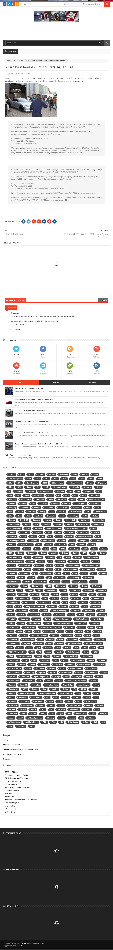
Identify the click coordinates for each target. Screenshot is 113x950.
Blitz (10, 516)
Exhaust (51, 557)
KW (86, 598)
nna (100, 627)
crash (24, 536)
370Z (19, 487)
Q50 (38, 648)
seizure (22, 664)
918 (78, 491)
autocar (36, 508)
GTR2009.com (14, 582)
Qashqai (48, 648)
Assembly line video (96, 499)
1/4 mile (52, 475)
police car (38, 644)
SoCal (62, 668)
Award (88, 508)
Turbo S (89, 706)
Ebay (94, 549)
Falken (77, 557)
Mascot (63, 607)
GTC (41, 578)
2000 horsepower (15, 479)
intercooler (102, 590)
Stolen (59, 681)
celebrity (38, 528)
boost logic (74, 516)
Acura (50, 495)
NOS (20, 631)
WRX (44, 722)
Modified (76, 611)
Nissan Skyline (29, 627)
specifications (66, 673)
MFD (10, 611)
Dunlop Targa (14, 549)
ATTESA (12, 504)
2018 (11, 483)
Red (47, 656)
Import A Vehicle (12, 790)
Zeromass (21, 726)
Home (5, 740)
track (79, 701)
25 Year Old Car (11, 772)
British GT (24, 520)
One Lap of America (39, 635)
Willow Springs (14, 722)
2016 (91, 479)
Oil (88, 631)
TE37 (97, 693)
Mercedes (96, 607)
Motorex (47, 615)
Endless (65, 553)
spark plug (30, 673)
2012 (55, 479)
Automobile (49, 508)
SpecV (79, 673)
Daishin (69, 536)
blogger (103, 300)
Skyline (51, 668)
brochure (36, 520)
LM (10, 607)
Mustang (102, 615)
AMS (51, 499)
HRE (20, 590)
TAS (78, 693)
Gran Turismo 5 (71, 569)
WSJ (53, 722)
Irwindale (23, 594)
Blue (19, 516)
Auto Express (80, 504)
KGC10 (55, 598)
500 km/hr (75, 487)
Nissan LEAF (14, 627)
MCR (85, 607)
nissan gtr (95, 623)
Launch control (44, 602)
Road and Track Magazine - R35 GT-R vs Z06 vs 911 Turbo (39, 444)
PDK (40, 640)
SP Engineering (14, 673)
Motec (11, 615)
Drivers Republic (26, 545)
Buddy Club (70, 520)
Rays (86, 652)
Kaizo (37, 598)
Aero (66, 495)
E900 (63, 549)
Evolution (38, 557)
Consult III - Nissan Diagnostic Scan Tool (20, 749)
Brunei (58, 520)
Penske (50, 640)
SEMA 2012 (44, 664)
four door (39, 565)
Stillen (49, 681)
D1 (51, 536)
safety (65, 660)
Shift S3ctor (100, 664)
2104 (45, 483)
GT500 (103, 574)
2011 (46, 479)
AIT (75, 495)
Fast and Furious (92, 557)
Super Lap (36, 685)
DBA (98, 536)
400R (46, 487)
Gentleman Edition (91, 565)
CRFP (33, 536)
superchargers (83, 685)
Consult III (70, 532)
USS (23, 714)
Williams (91, 718)
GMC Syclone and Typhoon (16, 778)
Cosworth (12, 536)
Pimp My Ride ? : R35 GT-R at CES (29, 388)
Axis (97, 508)
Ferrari (41, 561)
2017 (100, 479)
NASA (47, 619)
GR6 (50, 569)
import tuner (51, 590)
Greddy (102, 569)
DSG (39, 545)
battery (42, 512)
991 (99, 491)
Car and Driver (83, 524)
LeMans (83, 602)
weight (61, 718)
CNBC (49, 532)
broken (48, 520)
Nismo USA (9, 796)
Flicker (85, 561)
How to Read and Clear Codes (18, 787)
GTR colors (60, 578)
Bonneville (51, 516)
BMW (28, 516)
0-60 (30, 475)
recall (39, 656)
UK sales (61, 710)
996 (10, 495)
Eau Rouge (74, 549)
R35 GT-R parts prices (17, 652)
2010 (38, 479)
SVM (44, 689)
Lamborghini (28, 602)
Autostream (63, 508)
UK (51, 710)
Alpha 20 (12, 499)
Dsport (49, 545)
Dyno (37, 549)
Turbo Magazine (75, 706)
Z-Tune (86, 722)
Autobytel (24, 508)
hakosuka (55, 582)
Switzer (65, 689)
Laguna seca (14, 602)
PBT (20, 946)
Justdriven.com (23, 598)
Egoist (43, 553)
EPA (84, 553)
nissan (48, 623)
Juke (92, 594)
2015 (82, 479)
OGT (60, 631)
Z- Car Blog (10, 812)
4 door (29, 487)
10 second (64, 475)
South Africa (91, 668)
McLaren (75, 607)
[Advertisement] (56, 30)
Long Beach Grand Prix (34, 607)
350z (10, 487)
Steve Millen (28, 681)
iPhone (11, 594)
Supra (97, 685)
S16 (55, 660)
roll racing (45, 660)
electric (53, 553)
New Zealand (97, 619)
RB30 (11, 656)
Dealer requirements (16, 541)
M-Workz (52, 607)
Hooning (74, 586)
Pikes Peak (100, 640)
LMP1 (19, 607)
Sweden (54, 689)
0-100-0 (11, 475)
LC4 (65, 602)
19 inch (95, 475)
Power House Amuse (94, 644)
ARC (81, 499)
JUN (10, 598)
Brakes (95, 516)
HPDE (11, 590)
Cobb (59, 532)
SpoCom (12, 677)
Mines (34, 611)
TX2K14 (23, 710)
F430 (68, 557)
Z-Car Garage (73, 722)
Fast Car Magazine (16, 561)
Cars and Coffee (15, 528)
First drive (74, 561)
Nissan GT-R (81, 623)
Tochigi (66, 697)
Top (96, 697)
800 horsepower (46, 491)
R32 (76, 648)
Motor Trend (34, 615)
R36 (32, 652)
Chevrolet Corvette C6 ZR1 (76, 528)
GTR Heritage (75, 578)
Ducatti (81, 545)
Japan (46, 594)
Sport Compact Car (41, 677)
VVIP (21, 718)
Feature (31, 561)
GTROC (27, 582)
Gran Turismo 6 (88, 569)
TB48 (87, 693)
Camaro (58, 524)
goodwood (39, 569)
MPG (81, 615)
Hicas (25, 586)
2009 (29, 479)
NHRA (11, 623)
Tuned (51, 706)
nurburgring (19, 60)
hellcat (94, 582)
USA (97, 710)
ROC (25, 660)
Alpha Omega (26, 499)
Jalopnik (35, 594)
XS (62, 722)
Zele (10, 726)
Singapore (40, 668)
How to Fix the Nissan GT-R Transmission (32, 422)
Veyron (33, 714)
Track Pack (13, 706)
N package (24, 619)
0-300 (22, 475)
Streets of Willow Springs (76, 681)
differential (33, 541)
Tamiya (93, 689)
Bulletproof (85, 520)
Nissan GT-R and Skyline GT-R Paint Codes (33, 433)
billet (88, 512)
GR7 (58, 569)
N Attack (12, 619)
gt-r (35, 574)
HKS (49, 586)
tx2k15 (33, 710)
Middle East (22, 611)
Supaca (12, 685)
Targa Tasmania (66, 693)
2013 (64, 479)
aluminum (40, 499)
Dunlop (92, 545)
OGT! (70, 631)
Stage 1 (89, 677)
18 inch (84, 475)
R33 (85, 648)
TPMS (69, 701)
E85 (54, 549)
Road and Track (71, 656)
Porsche (60, 644)
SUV (25, 689)
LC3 (56, 602)
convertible (83, 532)
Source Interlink (76, 668)
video (43, 714)
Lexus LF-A (96, 602)
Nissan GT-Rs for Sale (12, 744)
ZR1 (31, 726)
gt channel (24, 574)
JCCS (55, 594)
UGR (43, 710)
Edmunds (31, 553)
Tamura (11, 693)
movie (71, 615)
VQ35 (93, 714)
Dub (72, 545)
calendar (47, 524)
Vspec (11, 718)
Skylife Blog (10, 806)
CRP (42, 536)
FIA (51, 561)
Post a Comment (14, 329)
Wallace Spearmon (35, 718)
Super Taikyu (68, 685)
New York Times (82, 619)
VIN (52, 714)
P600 (79, 635)
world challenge (31, 722)
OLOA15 (24, 635)
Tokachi (77, 697)
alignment (95, 495)
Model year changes (60, 611)
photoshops (86, 640)
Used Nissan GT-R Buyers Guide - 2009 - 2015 (34, 399)
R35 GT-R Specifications (13, 754)
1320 (75, 475)
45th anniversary (60, 487)
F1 (60, 557)
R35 (101, 648)
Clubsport (37, 532)
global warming (14, 569)
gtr (49, 578)
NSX (37, 631)
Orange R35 (67, 635)
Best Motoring (76, 512)
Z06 (104, 722)
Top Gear (12, 701)
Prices (20, 648)
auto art (55, 504)
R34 (93, 648)
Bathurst (31, 512)
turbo (61, 706)
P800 (88, 635)
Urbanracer (74, 710)
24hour (89, 483)
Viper (61, 714)
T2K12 (83, 689)
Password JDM (28, 640)
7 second (18, 491)
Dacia (59, 536)
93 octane (88, 491)
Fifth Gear (61, 561)
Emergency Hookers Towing (17, 775)
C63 (36, 524)
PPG (10, 648)
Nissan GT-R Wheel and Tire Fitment (30, 410)
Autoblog (12, 508)
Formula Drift (25, 565)
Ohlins (79, 631)
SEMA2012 (58, 664)
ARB (73, 499)
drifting (11, 545)
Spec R (52, 673)
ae (59, 495)
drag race (83, 541)
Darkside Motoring (84, 536)
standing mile (14, 681)
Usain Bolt (13, 714)
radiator (59, 652)
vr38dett (103, 714)
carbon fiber (98, 524)
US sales (87, 710)
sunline (94, 681)
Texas (11, 697)
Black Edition (100, 512)
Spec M (42, 673)
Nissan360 (69, 627)
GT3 (75, 574)
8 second (31, 491)
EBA (85, 549)
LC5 (73, 602)
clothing (12, 532)
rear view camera (25, 656)
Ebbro (104, 549)
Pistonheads (13, 644)
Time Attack (36, 697)
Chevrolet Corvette (54, 528)
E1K (46, 549)
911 (70, 491)
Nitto (91, 627)
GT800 (31, 578)
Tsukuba (41, 706)
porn (49, 644)
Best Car (62, 512)
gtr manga (89, 578)
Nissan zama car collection (50, 627)
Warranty (50, 718)
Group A (12, 574)
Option (54, 635)
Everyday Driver (15, 557)
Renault (57, 656)
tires (47, 697)
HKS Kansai (60, 586)
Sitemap (6, 759)
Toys (60, 701)
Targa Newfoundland (47, 693)
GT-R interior (46, 574)
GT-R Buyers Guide (13, 781)
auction (23, 504)
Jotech (74, 594)
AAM (27, 495)
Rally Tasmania (73, 652)
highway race (37, 586)
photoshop (73, 640)
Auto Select (95, 504)
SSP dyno (77, 677)
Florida (96, 561)
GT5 (93, 574)
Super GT (23, 685)
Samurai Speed (78, 660)
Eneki (75, 553)
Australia (43, 504)
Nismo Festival (34, 623)
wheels (72, 718)
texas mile (22, 697)
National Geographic (62, 619)
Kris (12, 313)
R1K (58, 648)
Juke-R (102, 594)
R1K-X (67, 648)
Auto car (67, 504)
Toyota (50, 701)
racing (48, 652)
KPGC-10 (76, 598)
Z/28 (95, 722)
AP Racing (62, 499)
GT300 (84, 574)
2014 (73, 479)
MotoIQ (21, 615)
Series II (70, 664)
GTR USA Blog (11, 784)
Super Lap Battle (51, 685)
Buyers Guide (14, 524)
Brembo (12, 520)
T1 (75, 689)
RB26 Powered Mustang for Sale (18, 455)
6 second (87, 487)
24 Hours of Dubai (75, 483)
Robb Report (14, 660)
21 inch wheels (32, 483)
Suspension (13, 689)
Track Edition (91, 701)
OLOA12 (98, 631)
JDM (64, 594)
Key (45, 598)
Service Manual (84, 664)
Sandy (91, 660)
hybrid (30, 590)
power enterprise (74, 644)
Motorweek (60, 615)
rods (34, 660)
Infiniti (63, 590)
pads (97, 635)
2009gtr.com (25, 943)
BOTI (85, 516)
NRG (29, 631)
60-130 (98, 487)
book (62, 516)
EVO (28, 557)
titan (56, 697)
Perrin (61, 640)
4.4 (38, 487)
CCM (28, 528)
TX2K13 (12, 710)
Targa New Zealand (27, 693)
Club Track (24, 532)
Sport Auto (25, 677)
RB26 (96, 652)
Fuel (49, 565)
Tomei (87, 697)
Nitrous (81, 627)
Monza (101, 611)
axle (10, 512)
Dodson (62, 541)
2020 (19, 483)
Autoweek (76, 508)
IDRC (39, 590)
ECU (10, 553)
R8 (40, 652)
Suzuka (34, 689)
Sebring (102, 660)
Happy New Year (80, 582)
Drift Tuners (97, 541)
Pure (29, 648)
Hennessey (13, 586)
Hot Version (96, 586)
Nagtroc (37, 619)
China (94, 528)
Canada (69, 524)
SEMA (32, 664)
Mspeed (91, 615)
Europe (102, 553)
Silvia (29, 668)
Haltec (66, 582)
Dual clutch (61, 545)
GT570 (11, 578)
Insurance (89, 590)
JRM (83, 594)
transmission (27, 706)
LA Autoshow (98, 598)
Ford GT (12, 565)
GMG (28, 569)
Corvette (96, 532)
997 (18, 495)
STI (40, 681)
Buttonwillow (99, 520)
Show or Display (15, 668)
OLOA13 (12, 635)
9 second (60, 491)
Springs (57, 677)
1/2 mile (40, 475)
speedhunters (92, 673)
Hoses (84, 586)
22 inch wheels (57, 483)
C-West (27, 524)
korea (65, 598)
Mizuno (44, 611)
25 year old (102, 483)
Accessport (38, 495)
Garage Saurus (73, 565)
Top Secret (25, 701)
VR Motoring (10, 809)
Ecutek (20, 553)
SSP (66, 677)
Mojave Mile (89, 611)
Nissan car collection (63, 623)
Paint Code (13, 640)
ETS (92, 553)
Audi (33, 504)
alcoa (84, 495)
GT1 (58, 574)
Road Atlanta (87, 656)
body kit (39, 516)
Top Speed (38, 701)
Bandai (20, 512)
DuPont (27, 549)
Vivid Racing (81, 714)
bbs (52, 512)
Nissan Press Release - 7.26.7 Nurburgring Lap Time (39, 67)
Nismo (21, 623)
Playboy (27, 644)
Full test (60, 565)
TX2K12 (100, 706)
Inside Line (76, 590)
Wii (81, 718)
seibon (11, 664)
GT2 (66, 574)
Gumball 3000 (41, 582)
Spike (104, 673)
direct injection (48, 541)
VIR (69, 714)
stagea (99, 677)
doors (73, 541)
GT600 (21, 578)
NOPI (11, 631)
